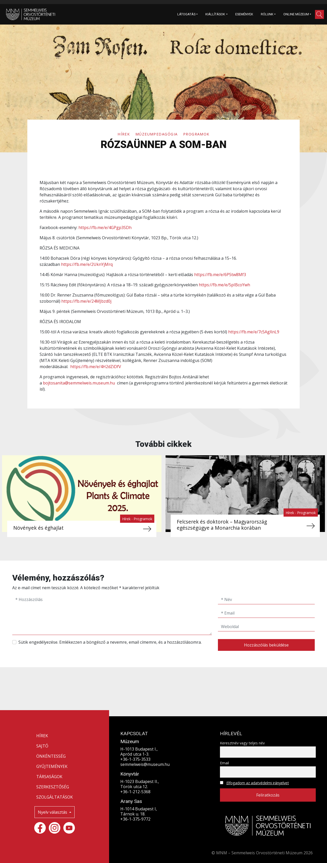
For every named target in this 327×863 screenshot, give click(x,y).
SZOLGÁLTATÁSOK (54, 797)
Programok (196, 134)
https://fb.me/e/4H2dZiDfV (95, 366)
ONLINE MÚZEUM (296, 14)
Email (224, 762)
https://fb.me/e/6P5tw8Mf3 (220, 274)
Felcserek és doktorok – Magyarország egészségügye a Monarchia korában (221, 524)
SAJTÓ (42, 746)
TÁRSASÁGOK (49, 776)
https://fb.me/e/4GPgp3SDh (105, 227)
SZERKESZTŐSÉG (52, 787)
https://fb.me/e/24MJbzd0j (86, 301)
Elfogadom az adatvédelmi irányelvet (257, 782)
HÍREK (42, 736)
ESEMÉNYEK (244, 14)
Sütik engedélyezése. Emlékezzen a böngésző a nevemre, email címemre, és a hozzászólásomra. (110, 642)
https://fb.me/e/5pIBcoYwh (224, 285)
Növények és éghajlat (38, 527)
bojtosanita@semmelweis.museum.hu (79, 383)
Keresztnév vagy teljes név (242, 743)
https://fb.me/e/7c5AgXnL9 (253, 332)
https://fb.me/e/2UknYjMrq (87, 264)
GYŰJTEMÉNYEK (51, 766)
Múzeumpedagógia (157, 134)
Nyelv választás (53, 812)
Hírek (124, 134)
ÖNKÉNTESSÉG (51, 756)
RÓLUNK (267, 14)
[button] (319, 14)
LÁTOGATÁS (186, 14)
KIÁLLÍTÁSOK (215, 14)
